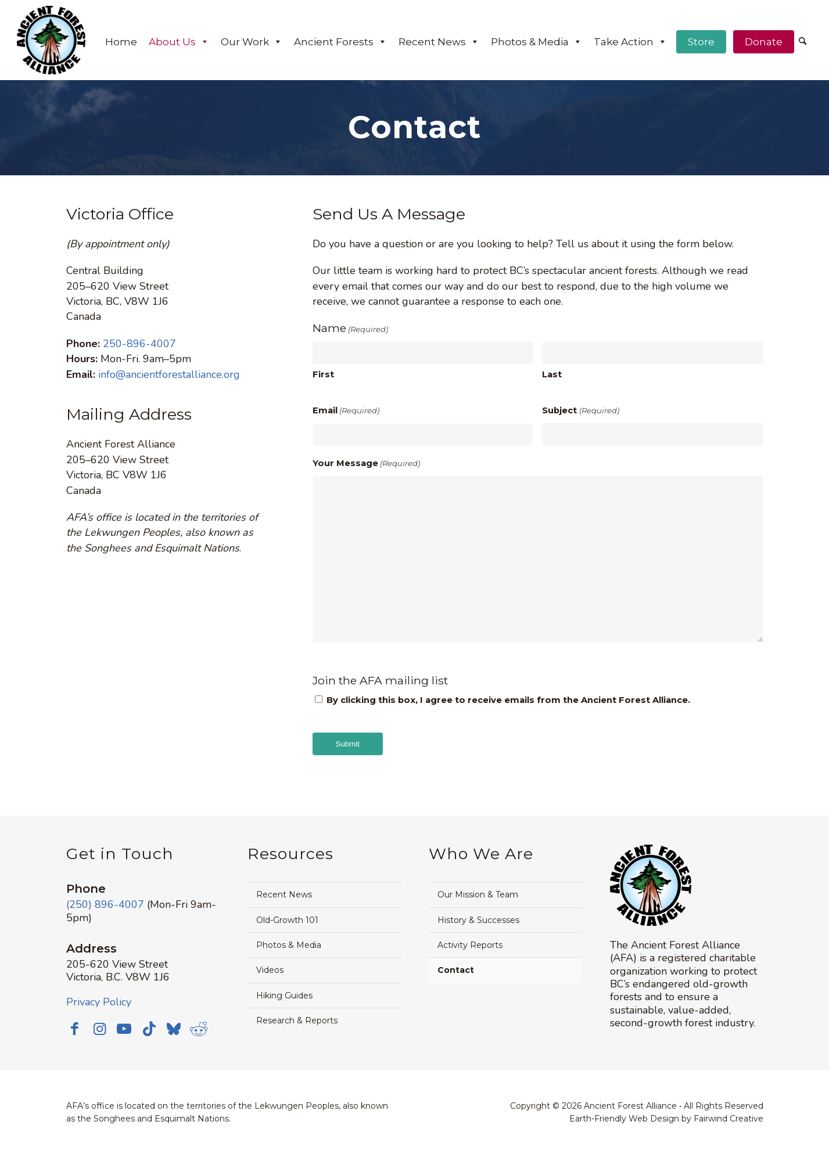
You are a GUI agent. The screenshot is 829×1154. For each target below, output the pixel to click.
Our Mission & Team (477, 894)
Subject (580, 410)
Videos (269, 970)
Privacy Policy (98, 1002)
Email (346, 410)
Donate (764, 42)
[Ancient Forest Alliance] (51, 40)
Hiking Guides (284, 995)
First (323, 374)
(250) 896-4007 (105, 904)
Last (552, 374)
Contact (455, 970)
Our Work (251, 41)
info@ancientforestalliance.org (169, 374)
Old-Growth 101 (287, 920)
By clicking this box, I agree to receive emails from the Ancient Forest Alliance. (508, 700)
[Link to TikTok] (153, 1028)
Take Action (630, 41)
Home (121, 42)
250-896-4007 (139, 344)
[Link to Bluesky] (179, 1029)
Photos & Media (536, 41)
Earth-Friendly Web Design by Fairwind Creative (666, 1118)
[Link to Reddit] (205, 1028)
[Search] (802, 41)
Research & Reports (297, 1020)
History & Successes (478, 920)
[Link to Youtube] (127, 1028)
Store (701, 42)
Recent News (439, 41)
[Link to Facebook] (75, 1028)
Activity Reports (470, 945)
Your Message (366, 463)
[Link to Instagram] (101, 1028)
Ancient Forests (340, 41)
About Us (179, 41)
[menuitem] (802, 42)
